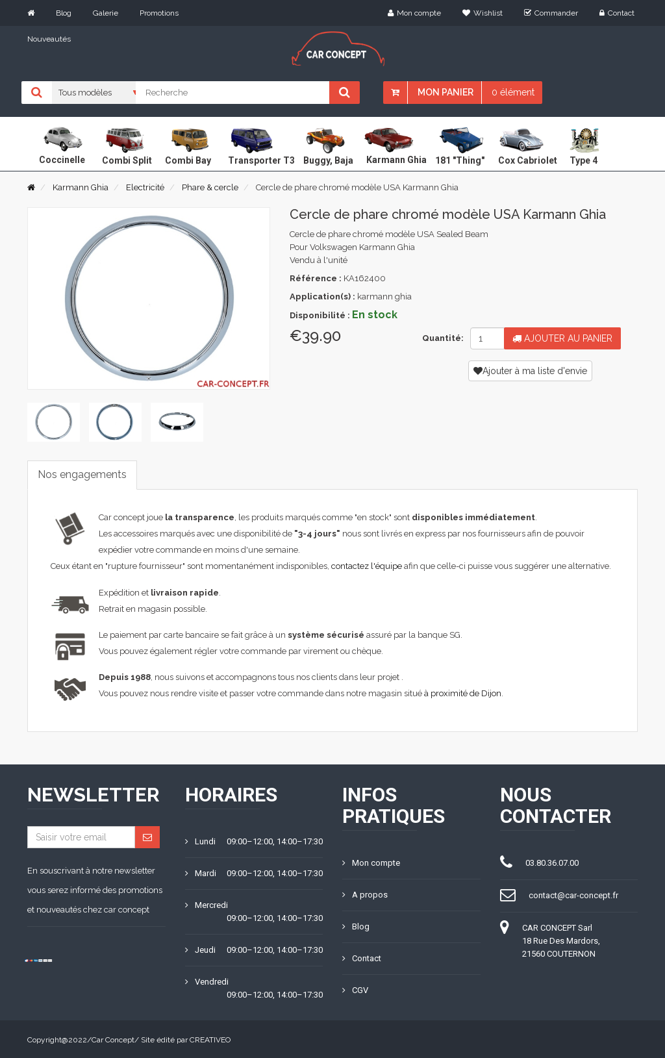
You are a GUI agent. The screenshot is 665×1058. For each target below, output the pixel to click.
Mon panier (445, 92)
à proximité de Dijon (462, 693)
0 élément (513, 92)
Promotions (159, 13)
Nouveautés (49, 39)
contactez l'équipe (366, 566)
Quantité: (441, 338)
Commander (551, 13)
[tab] (53, 422)
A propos (365, 893)
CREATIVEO (210, 1038)
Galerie (105, 13)
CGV (355, 989)
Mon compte (414, 13)
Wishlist (482, 13)
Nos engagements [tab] (82, 474)
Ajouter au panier (562, 338)
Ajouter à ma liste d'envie (530, 371)
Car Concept (113, 1038)
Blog (63, 13)
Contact (616, 13)
